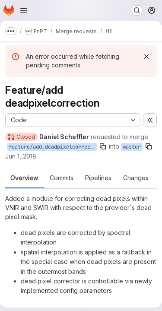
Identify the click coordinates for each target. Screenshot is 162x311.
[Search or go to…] (137, 10)
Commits (61, 178)
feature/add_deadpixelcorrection (53, 146)
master (132, 146)
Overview (24, 178)
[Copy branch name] (103, 146)
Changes (136, 178)
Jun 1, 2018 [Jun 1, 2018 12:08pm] (20, 156)
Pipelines (98, 178)
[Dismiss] (146, 56)
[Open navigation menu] (24, 10)
